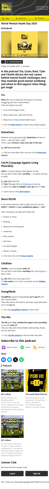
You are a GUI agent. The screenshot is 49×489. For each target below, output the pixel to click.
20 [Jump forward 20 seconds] (23, 55)
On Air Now (42, 8)
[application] (24, 44)
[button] (24, 44)
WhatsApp (27, 184)
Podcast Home (3, 62)
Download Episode (15, 62)
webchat (37, 184)
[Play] (4, 56)
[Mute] (16, 56)
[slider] (36, 55)
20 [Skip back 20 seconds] (19, 55)
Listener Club (8, 462)
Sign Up (36, 473)
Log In (12, 473)
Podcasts (7, 365)
